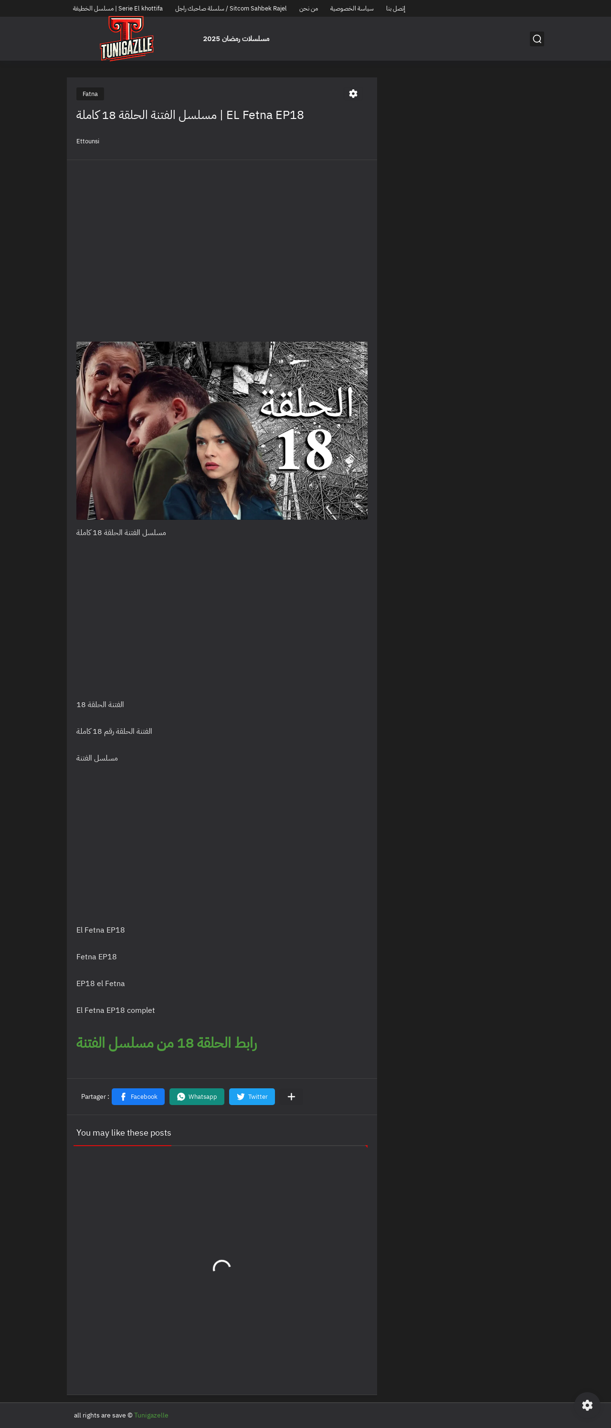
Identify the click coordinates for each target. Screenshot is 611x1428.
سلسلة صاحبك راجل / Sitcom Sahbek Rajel (231, 8)
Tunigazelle (151, 1415)
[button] (138, 1096)
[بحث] (537, 39)
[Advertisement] (222, 236)
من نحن (308, 8)
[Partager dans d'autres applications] (291, 1096)
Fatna (90, 93)
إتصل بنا (395, 8)
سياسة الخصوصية (352, 8)
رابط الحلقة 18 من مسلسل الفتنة (168, 1043)
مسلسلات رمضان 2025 (236, 38)
